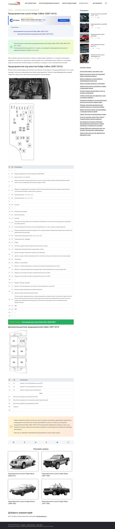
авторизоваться (41, 516)
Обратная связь (31, 524)
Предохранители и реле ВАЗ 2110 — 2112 (99, 14)
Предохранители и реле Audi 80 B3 (97, 35)
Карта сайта (39, 524)
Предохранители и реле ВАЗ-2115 (97, 45)
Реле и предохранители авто (49, 3)
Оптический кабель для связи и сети (91, 71)
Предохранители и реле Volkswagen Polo (97, 55)
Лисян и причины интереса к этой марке (92, 83)
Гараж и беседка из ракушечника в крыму (93, 114)
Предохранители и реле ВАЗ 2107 (99, 25)
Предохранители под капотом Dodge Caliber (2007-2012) (30, 31)
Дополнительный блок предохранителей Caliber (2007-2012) (35, 34)
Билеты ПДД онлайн (69, 3)
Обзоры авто (83, 3)
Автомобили (97, 3)
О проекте (23, 524)
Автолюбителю (30, 3)
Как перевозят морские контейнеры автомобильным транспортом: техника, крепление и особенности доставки (92, 123)
